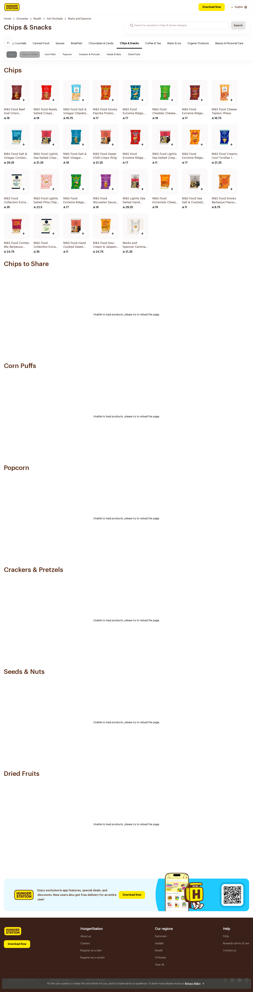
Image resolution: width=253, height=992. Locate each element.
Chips (12, 54)
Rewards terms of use (236, 943)
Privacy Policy (193, 983)
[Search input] (178, 25)
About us (85, 936)
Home (7, 18)
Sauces (60, 43)
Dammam (161, 936)
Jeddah (159, 943)
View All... (160, 964)
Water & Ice (175, 43)
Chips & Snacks (129, 43)
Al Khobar (160, 957)
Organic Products (198, 43)
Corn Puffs (50, 54)
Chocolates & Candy (101, 43)
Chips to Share (30, 54)
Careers (85, 943)
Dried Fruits (134, 54)
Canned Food (41, 43)
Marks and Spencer (79, 18)
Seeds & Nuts (114, 54)
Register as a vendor (92, 957)
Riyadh (37, 18)
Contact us (229, 950)
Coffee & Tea (153, 43)
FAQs (226, 936)
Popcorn (67, 54)
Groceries (22, 18)
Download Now (211, 7)
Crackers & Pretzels (89, 54)
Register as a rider (91, 950)
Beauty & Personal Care (230, 43)
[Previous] (8, 43)
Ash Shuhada (55, 18)
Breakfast (77, 43)
